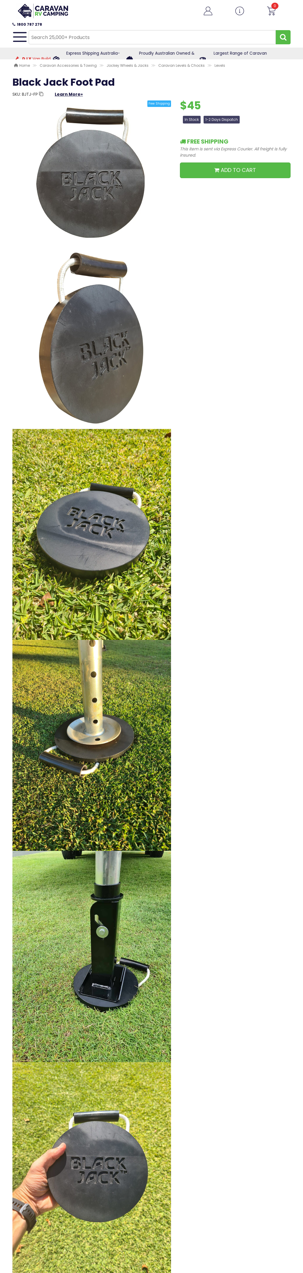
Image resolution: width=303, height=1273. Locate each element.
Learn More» (69, 94)
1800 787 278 (27, 24)
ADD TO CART (235, 170)
